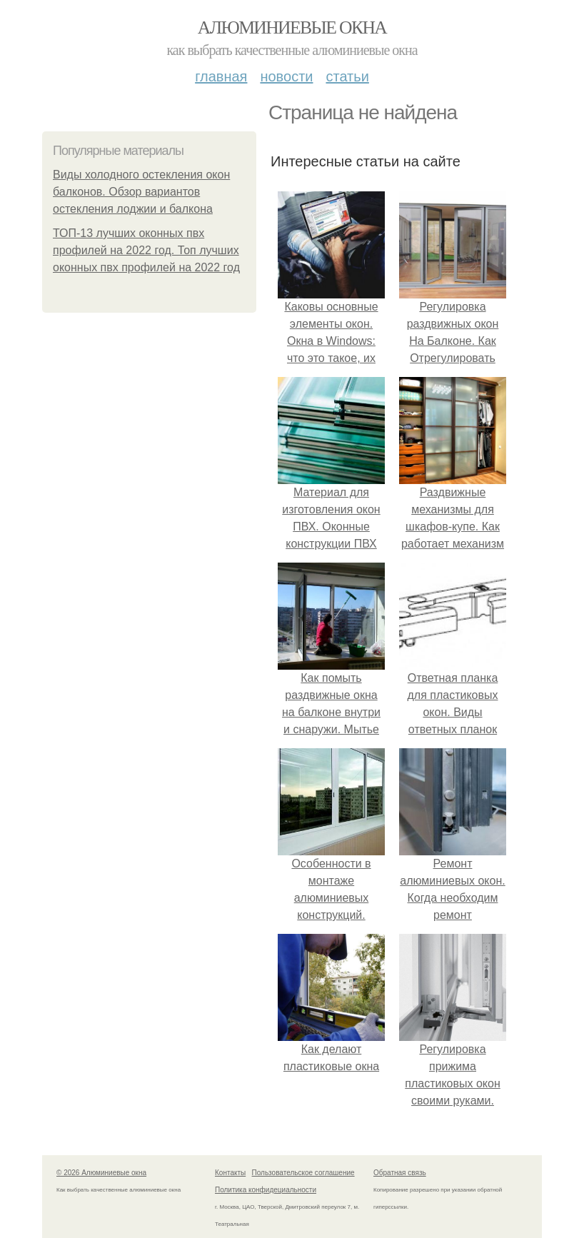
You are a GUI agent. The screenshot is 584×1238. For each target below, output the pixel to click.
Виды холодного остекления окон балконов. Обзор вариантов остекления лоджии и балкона (141, 191)
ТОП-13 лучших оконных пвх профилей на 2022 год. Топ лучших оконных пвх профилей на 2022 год (146, 250)
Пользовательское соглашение (303, 1173)
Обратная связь (399, 1173)
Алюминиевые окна (292, 27)
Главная (221, 76)
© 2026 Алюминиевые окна (101, 1173)
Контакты (230, 1173)
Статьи (347, 76)
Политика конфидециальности (265, 1190)
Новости (286, 76)
